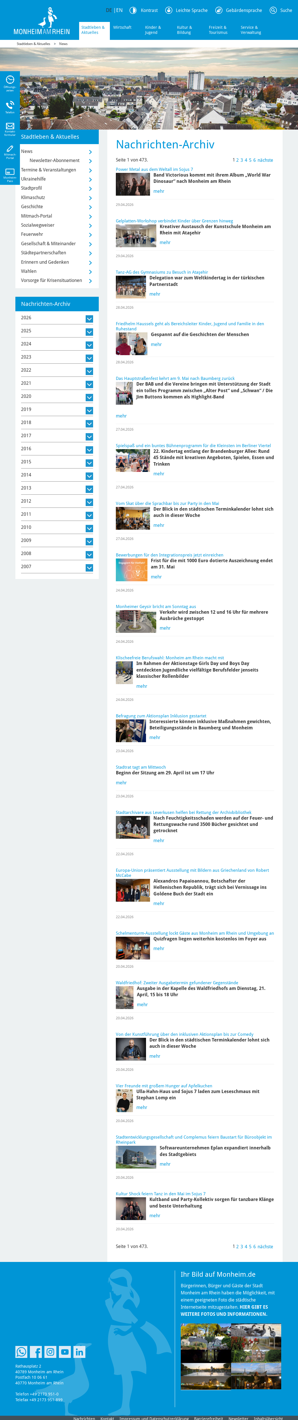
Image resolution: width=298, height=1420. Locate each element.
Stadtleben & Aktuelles (93, 30)
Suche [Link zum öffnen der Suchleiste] (286, 10)
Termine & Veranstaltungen (48, 170)
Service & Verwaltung (251, 30)
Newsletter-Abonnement (54, 160)
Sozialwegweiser (37, 225)
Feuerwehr (32, 234)
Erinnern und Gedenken (45, 262)
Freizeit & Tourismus (218, 30)
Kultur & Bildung (184, 30)
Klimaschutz (33, 197)
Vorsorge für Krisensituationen (51, 280)
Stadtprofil (31, 188)
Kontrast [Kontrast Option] (149, 10)
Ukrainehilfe (33, 179)
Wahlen (28, 271)
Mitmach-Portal (36, 216)
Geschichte (32, 206)
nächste (265, 160)
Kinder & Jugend (153, 30)
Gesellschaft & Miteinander (48, 243)
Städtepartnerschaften (43, 252)
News (63, 44)
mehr (158, 191)
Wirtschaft (122, 27)
